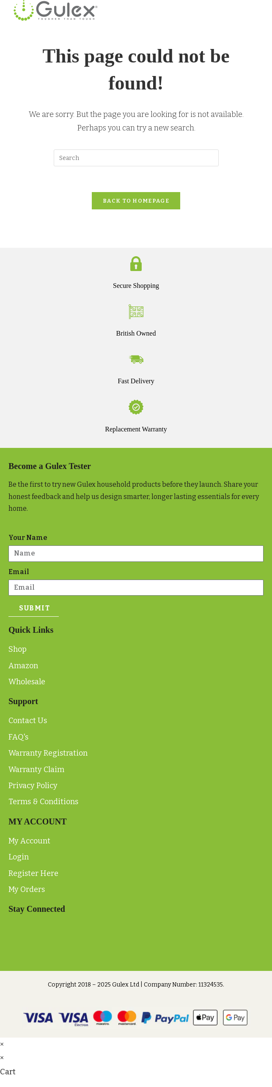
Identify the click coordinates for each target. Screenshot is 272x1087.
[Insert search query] (136, 157)
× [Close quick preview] (2, 1044)
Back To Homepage (136, 201)
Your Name (27, 538)
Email (18, 572)
